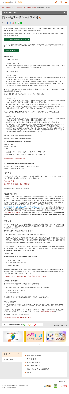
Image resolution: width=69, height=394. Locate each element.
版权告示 (4, 387)
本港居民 (8, 7)
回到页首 (61, 381)
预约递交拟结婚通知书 (33, 362)
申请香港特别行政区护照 (34, 365)
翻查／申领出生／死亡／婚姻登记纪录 (38, 369)
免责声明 (9, 387)
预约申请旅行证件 (11, 50)
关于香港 (9, 385)
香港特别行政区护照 (31, 7)
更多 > (29, 372)
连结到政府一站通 (24, 385)
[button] (56, 2)
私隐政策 (14, 387)
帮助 (19, 385)
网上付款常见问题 (9, 181)
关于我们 (4, 385)
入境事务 (13, 7)
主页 (3, 7)
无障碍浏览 (14, 385)
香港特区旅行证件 (21, 7)
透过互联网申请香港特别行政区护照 (16, 39)
